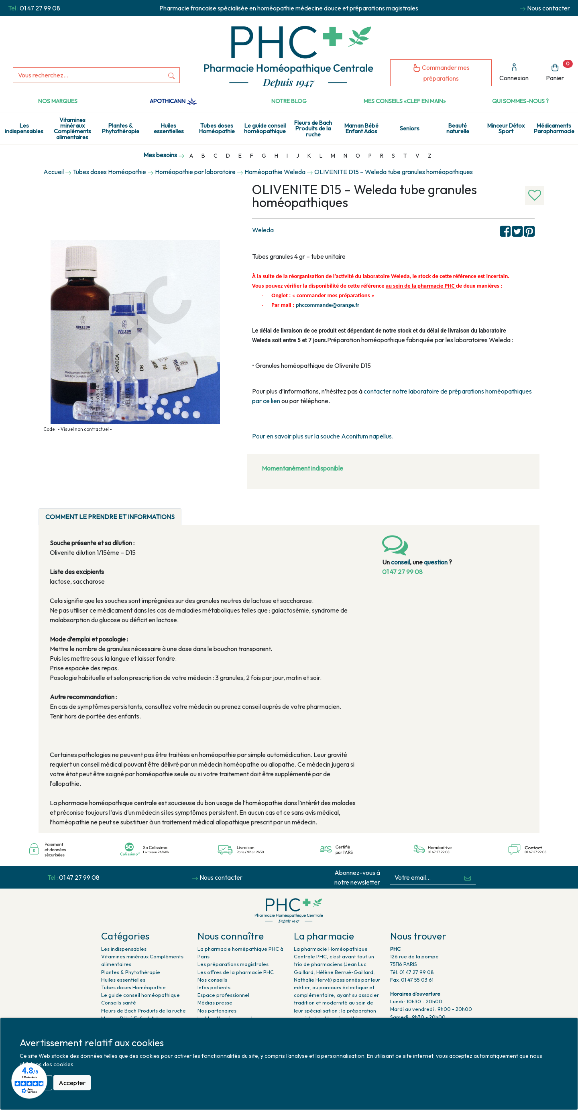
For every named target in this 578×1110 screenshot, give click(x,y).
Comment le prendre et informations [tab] (110, 517)
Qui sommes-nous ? (520, 101)
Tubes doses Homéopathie (217, 128)
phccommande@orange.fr (328, 304)
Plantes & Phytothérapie (120, 128)
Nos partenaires (216, 1010)
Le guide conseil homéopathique (265, 128)
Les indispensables (24, 128)
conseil (400, 562)
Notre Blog (289, 101)
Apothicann (173, 101)
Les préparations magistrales (233, 964)
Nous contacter (548, 8)
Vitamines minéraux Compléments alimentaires (72, 128)
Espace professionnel (223, 995)
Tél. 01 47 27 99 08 (412, 972)
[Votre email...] (425, 877)
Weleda (263, 230)
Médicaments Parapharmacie (554, 128)
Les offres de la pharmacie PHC (235, 972)
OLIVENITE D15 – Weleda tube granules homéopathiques (393, 172)
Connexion (514, 72)
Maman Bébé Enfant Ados (361, 128)
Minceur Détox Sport (506, 128)
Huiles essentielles (169, 128)
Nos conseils (212, 979)
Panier (559, 71)
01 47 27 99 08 (40, 8)
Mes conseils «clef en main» (405, 101)
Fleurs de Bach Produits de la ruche (313, 128)
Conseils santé (118, 1002)
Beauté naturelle (457, 128)
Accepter (72, 1083)
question (436, 562)
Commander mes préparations (441, 72)
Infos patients (213, 987)
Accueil (53, 172)
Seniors (409, 128)
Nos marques (57, 101)
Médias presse (214, 1002)
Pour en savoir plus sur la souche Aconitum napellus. (322, 436)
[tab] (188, 511)
